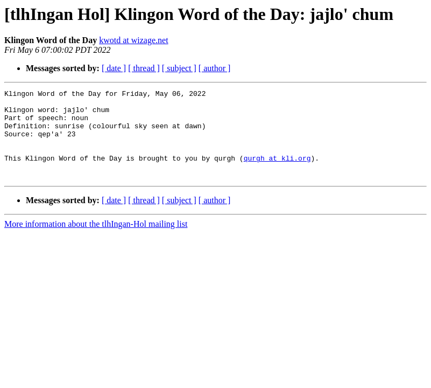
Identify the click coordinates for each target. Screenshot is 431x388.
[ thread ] (144, 68)
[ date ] (114, 68)
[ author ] (215, 68)
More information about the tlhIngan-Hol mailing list (95, 241)
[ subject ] (179, 68)
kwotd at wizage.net (133, 40)
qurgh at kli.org (277, 172)
